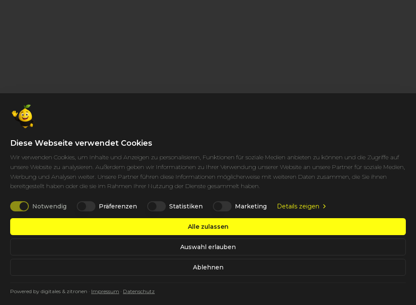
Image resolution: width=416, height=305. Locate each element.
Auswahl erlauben (208, 247)
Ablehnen (208, 267)
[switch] (19, 206)
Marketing (251, 206)
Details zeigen (302, 206)
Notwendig (49, 206)
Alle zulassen (208, 226)
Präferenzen (118, 206)
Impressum (105, 291)
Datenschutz (139, 291)
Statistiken (186, 206)
